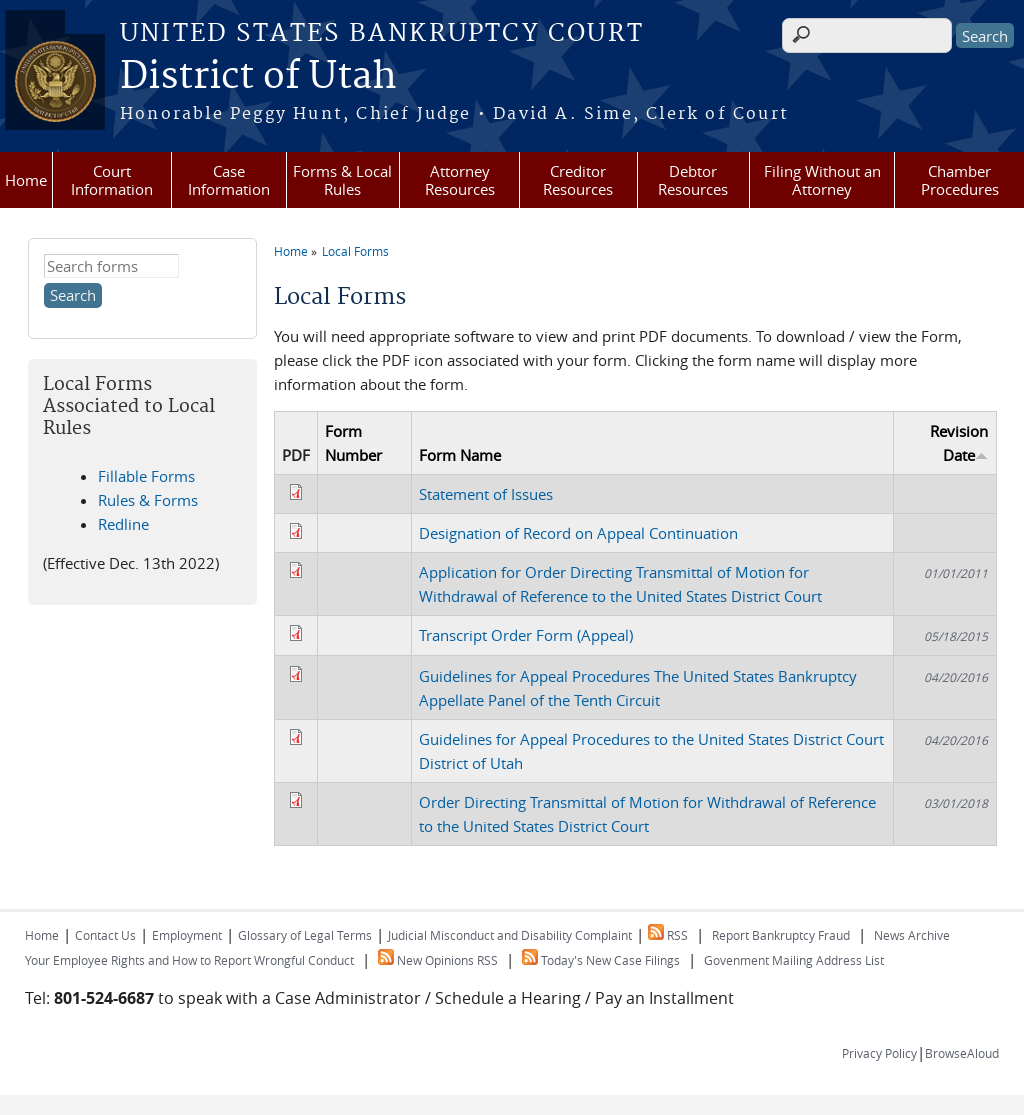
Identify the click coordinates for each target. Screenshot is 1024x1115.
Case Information (229, 180)
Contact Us (105, 935)
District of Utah (258, 77)
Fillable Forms (146, 476)
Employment (187, 935)
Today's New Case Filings (601, 960)
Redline (123, 524)
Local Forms (355, 251)
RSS (668, 935)
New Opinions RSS (438, 960)
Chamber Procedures (960, 180)
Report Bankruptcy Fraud (781, 935)
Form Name (460, 455)
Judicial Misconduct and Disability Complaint (510, 935)
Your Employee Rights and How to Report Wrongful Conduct (189, 960)
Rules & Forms (148, 500)
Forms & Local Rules (342, 180)
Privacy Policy (879, 1053)
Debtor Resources (693, 180)
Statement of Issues (486, 494)
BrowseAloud (962, 1053)
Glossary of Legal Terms (305, 935)
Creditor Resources (578, 180)
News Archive (912, 935)
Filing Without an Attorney (822, 180)
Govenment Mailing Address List (794, 960)
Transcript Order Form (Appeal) (526, 635)
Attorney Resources (460, 180)
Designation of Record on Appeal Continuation (578, 533)
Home (26, 180)
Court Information (112, 180)
